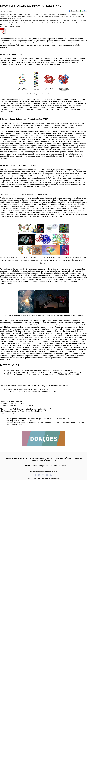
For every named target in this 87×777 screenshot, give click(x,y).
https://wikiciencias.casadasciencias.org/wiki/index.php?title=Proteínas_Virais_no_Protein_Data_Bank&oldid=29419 (25, 410)
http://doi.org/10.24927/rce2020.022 (12, 27)
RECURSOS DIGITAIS (13, 458)
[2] (44, 169)
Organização (53, 466)
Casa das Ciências (36, 386)
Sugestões (44, 466)
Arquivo (24, 466)
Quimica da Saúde (13, 391)
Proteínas (9, 389)
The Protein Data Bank (32, 370)
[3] (40, 180)
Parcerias (62, 466)
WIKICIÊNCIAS (29, 458)
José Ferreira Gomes (9, 24)
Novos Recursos (33, 466)
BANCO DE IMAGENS (44, 458)
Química (12, 413)
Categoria (3, 413)
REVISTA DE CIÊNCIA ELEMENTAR (68, 458)
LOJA (54, 460)
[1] (21, 123)
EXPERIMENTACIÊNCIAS (41, 460)
